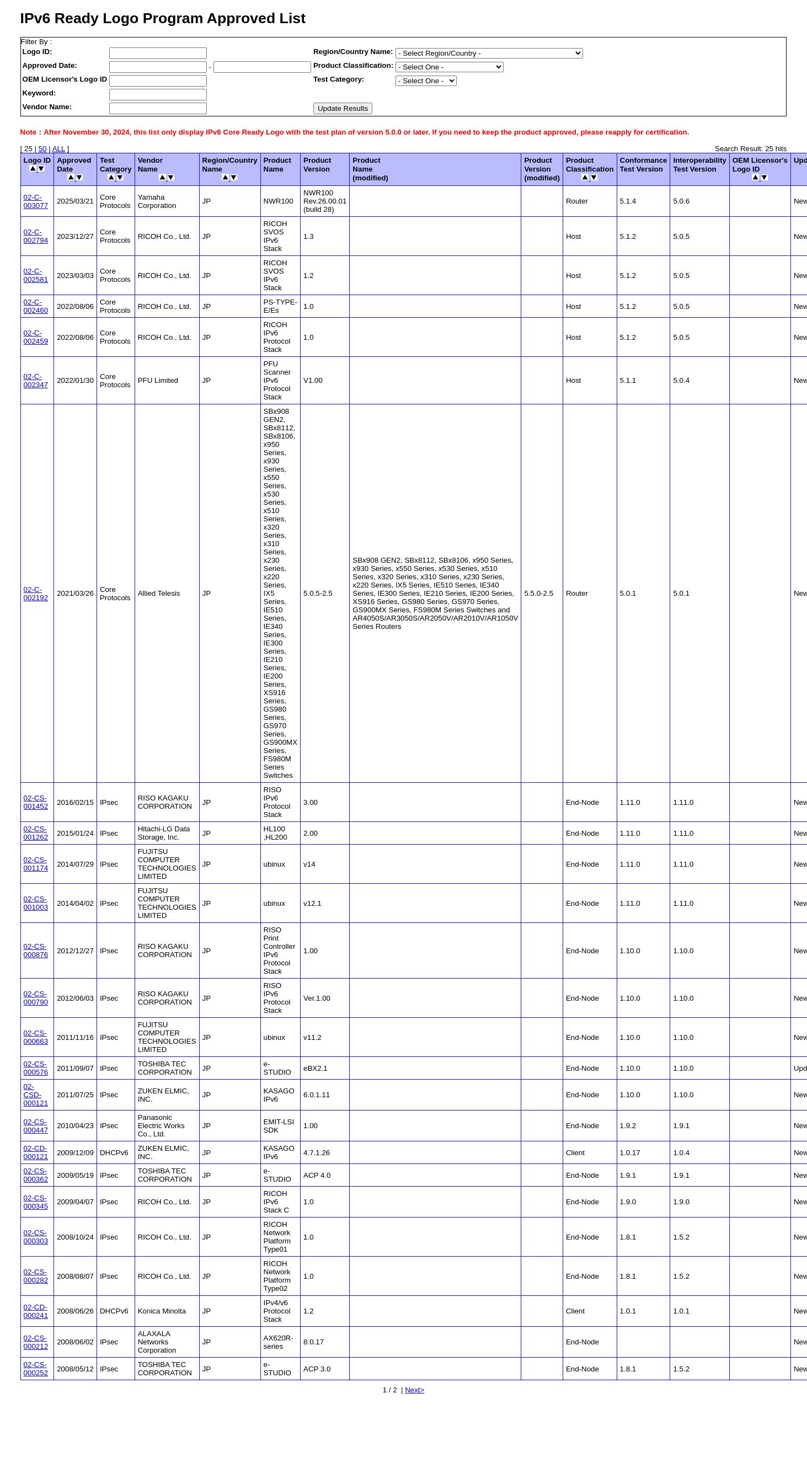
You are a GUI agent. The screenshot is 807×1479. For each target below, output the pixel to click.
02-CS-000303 (36, 1237)
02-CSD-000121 (36, 1094)
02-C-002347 (36, 380)
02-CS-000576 (36, 1068)
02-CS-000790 (36, 998)
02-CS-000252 (36, 1368)
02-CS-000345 (36, 1202)
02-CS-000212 (36, 1342)
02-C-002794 (36, 236)
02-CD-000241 (36, 1311)
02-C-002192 (36, 593)
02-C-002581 (36, 275)
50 (43, 149)
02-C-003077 (36, 201)
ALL (58, 149)
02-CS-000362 (36, 1175)
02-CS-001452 (36, 802)
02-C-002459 (36, 337)
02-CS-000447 (36, 1126)
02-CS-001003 (36, 903)
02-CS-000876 (36, 950)
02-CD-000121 (36, 1152)
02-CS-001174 (36, 864)
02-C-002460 (36, 306)
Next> (414, 1390)
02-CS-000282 (36, 1276)
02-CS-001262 (36, 833)
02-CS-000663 (36, 1037)
